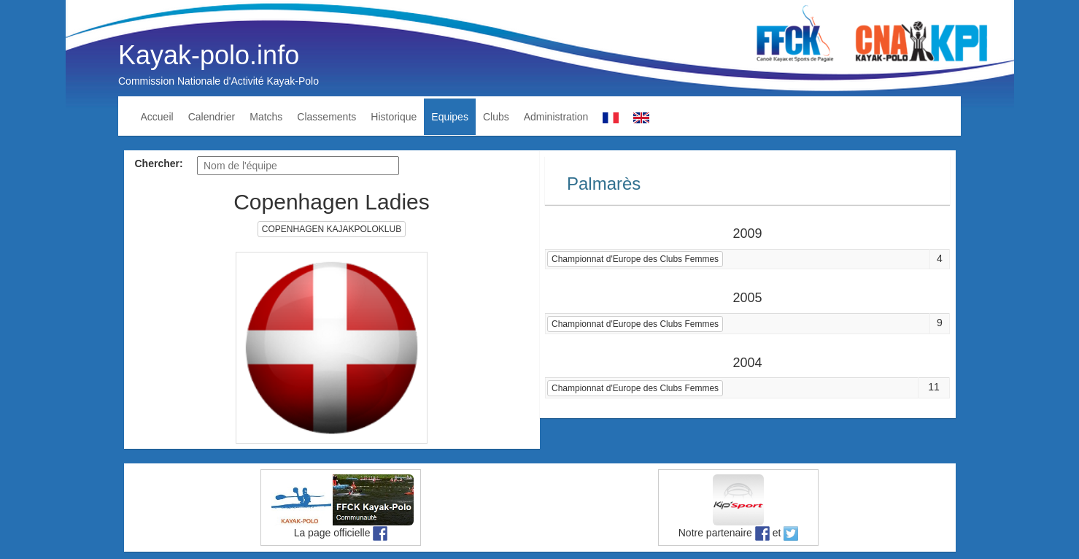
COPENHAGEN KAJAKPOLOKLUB (331, 229)
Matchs (266, 117)
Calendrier (212, 117)
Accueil (157, 117)
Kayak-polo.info (208, 55)
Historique (394, 117)
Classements (326, 117)
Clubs (496, 117)
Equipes (449, 117)
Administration (556, 117)
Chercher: (159, 163)
